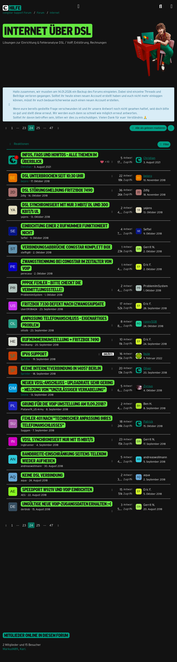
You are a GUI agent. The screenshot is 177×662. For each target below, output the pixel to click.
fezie (146, 354)
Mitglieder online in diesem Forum (36, 635)
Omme (24, 394)
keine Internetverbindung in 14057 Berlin (61, 368)
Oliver (147, 368)
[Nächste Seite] (58, 128)
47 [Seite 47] (51, 128)
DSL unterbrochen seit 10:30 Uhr (52, 175)
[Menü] (171, 6)
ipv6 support (34, 354)
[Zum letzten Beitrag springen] (139, 160)
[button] (171, 128)
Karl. (23, 649)
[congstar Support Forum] (12, 7)
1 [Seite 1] (12, 128)
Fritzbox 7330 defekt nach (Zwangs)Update (63, 304)
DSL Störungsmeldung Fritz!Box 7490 (57, 190)
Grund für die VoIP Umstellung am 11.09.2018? (64, 404)
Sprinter (25, 359)
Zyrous (148, 386)
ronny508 (150, 321)
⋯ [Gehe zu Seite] (17, 128)
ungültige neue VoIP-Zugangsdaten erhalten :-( (66, 504)
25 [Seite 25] (38, 128)
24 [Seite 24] (31, 128)
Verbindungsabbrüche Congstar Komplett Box (66, 247)
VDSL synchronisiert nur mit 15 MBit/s (57, 439)
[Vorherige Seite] (6, 128)
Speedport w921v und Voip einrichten (57, 489)
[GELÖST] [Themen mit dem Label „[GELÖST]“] (108, 354)
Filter (164, 144)
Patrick (148, 421)
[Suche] (160, 6)
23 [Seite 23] (24, 128)
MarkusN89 (10, 649)
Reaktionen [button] (21, 144)
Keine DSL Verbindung (42, 475)
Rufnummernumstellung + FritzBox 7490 (60, 339)
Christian (26, 166)
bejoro (24, 181)
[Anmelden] (78, 6)
